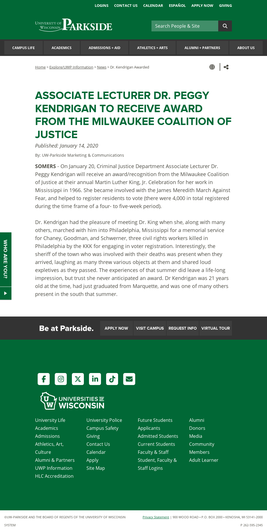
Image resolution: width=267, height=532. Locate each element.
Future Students (155, 420)
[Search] (184, 26)
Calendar (153, 5)
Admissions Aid (104, 47)
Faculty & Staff (153, 452)
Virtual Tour (215, 328)
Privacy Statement (156, 517)
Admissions (47, 436)
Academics (62, 47)
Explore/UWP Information (71, 67)
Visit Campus (150, 328)
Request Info (183, 328)
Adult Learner (204, 460)
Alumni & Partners (55, 460)
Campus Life (23, 47)
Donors (197, 428)
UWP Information (53, 468)
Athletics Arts (152, 47)
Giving (225, 5)
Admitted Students (158, 436)
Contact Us (125, 5)
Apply (92, 460)
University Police (104, 420)
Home (40, 67)
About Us (246, 47)
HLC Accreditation (54, 476)
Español (177, 5)
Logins (101, 5)
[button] (213, 67)
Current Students (156, 444)
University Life (50, 420)
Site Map (95, 468)
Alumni (196, 420)
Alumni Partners (202, 47)
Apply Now (202, 5)
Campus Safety (102, 428)
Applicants (149, 428)
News (101, 67)
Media (195, 436)
